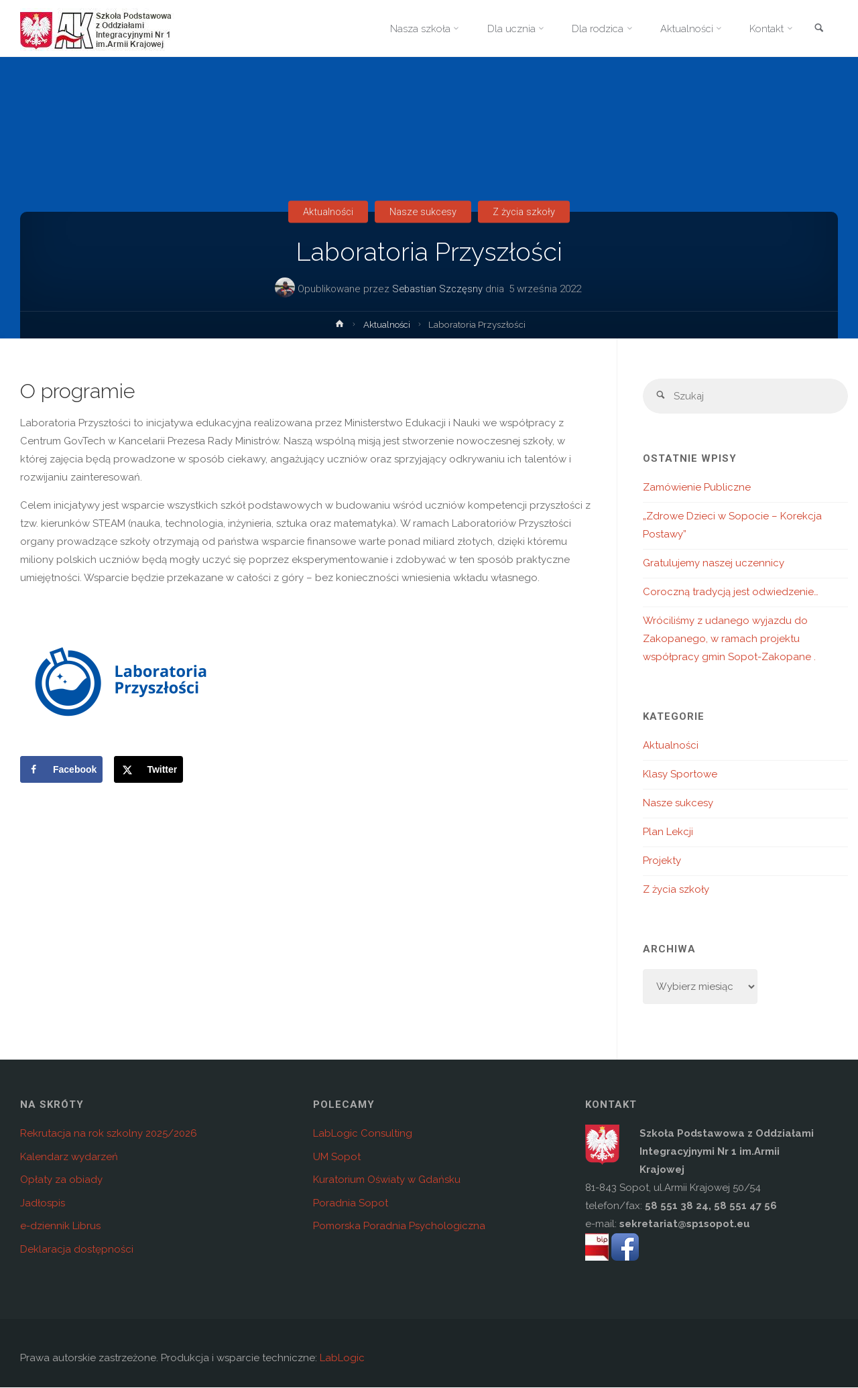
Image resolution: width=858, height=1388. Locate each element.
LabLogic (342, 1358)
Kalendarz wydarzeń (69, 1157)
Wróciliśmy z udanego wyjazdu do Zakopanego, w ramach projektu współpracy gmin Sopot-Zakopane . (729, 639)
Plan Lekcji (668, 832)
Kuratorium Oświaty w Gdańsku (387, 1180)
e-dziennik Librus (60, 1226)
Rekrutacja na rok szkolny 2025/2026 (108, 1134)
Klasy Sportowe (680, 775)
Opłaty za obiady (61, 1180)
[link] (818, 29)
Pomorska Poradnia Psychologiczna (399, 1226)
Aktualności (326, 212)
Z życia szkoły (526, 212)
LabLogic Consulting (362, 1134)
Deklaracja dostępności (76, 1250)
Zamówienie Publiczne (697, 488)
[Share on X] (148, 769)
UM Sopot (337, 1157)
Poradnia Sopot (350, 1204)
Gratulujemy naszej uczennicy (713, 564)
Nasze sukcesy (423, 212)
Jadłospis (42, 1204)
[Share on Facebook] (61, 769)
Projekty (662, 861)
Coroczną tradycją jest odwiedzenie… (730, 592)
